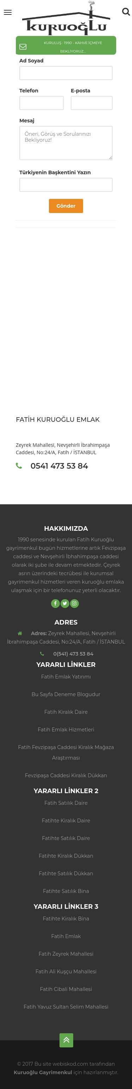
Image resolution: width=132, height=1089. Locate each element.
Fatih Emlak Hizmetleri (66, 729)
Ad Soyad (31, 60)
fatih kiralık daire (66, 712)
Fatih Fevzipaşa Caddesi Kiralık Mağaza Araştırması (66, 752)
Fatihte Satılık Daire (66, 838)
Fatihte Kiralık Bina (66, 918)
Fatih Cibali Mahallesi (66, 989)
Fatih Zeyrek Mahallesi (65, 954)
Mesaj (26, 120)
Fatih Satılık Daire (66, 803)
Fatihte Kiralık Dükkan (66, 856)
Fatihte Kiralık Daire (66, 820)
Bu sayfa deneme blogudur (66, 694)
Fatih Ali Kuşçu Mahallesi (66, 971)
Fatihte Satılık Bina (66, 891)
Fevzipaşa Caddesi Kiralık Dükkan (66, 775)
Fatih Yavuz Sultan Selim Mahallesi (66, 1007)
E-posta (80, 90)
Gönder (65, 206)
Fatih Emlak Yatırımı (66, 677)
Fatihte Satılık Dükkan (66, 873)
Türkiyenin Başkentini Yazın (55, 172)
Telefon (28, 90)
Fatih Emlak (66, 936)
